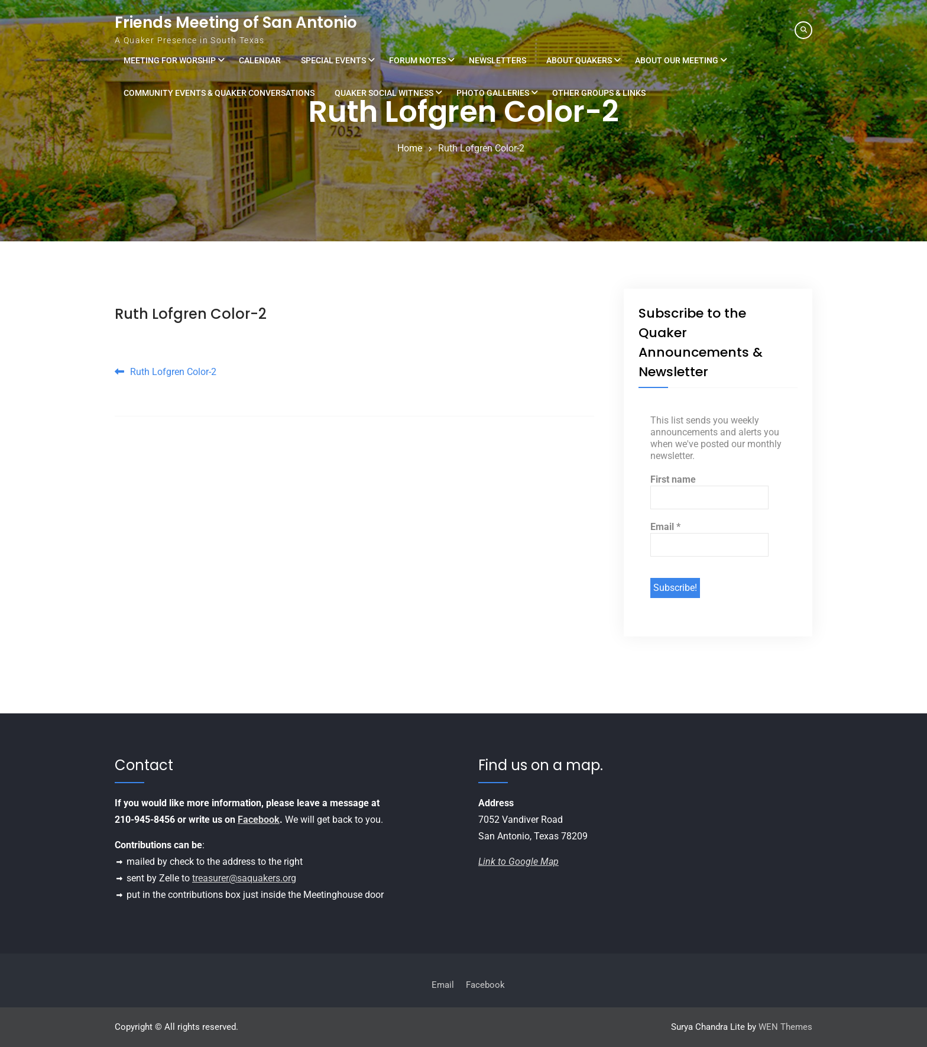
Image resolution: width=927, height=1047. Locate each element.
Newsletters (497, 60)
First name (673, 479)
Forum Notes (417, 60)
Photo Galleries (492, 93)
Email (665, 526)
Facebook (259, 819)
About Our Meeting (676, 60)
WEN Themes (785, 1027)
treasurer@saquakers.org (244, 878)
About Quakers (579, 60)
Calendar (260, 60)
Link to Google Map (518, 861)
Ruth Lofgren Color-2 (191, 314)
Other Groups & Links (599, 93)
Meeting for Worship (170, 60)
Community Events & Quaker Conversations (219, 93)
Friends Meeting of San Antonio (236, 22)
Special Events (333, 60)
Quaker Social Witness (384, 93)
